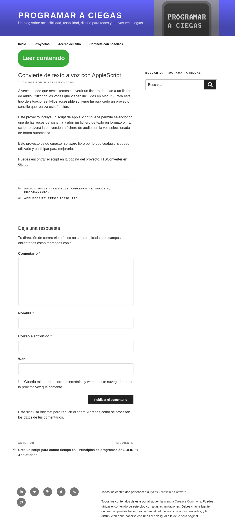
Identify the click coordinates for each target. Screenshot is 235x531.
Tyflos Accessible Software (168, 492)
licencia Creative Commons (182, 501)
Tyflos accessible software (68, 101)
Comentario (29, 253)
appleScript (35, 198)
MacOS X (102, 188)
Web (22, 359)
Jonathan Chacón (59, 82)
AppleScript (81, 188)
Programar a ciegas (70, 15)
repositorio (58, 198)
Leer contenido (43, 58)
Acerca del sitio (69, 44)
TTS (75, 198)
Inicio (22, 44)
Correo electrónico (35, 336)
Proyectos (42, 44)
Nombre (26, 313)
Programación (37, 192)
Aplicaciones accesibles (46, 188)
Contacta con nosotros (106, 44)
